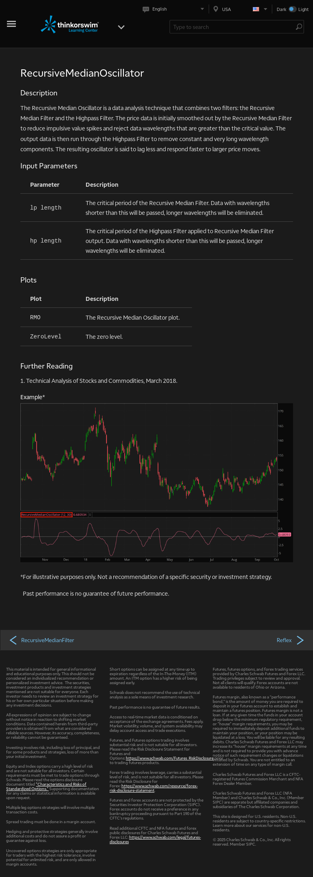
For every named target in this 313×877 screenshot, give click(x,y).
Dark (282, 9)
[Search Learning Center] (233, 26)
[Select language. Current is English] (175, 8)
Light (303, 9)
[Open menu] (121, 26)
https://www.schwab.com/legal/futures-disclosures (155, 839)
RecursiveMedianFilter (41, 640)
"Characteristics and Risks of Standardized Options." (46, 786)
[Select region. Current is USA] (240, 8)
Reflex (291, 640)
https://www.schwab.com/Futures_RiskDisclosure (170, 757)
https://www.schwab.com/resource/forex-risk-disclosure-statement (154, 788)
